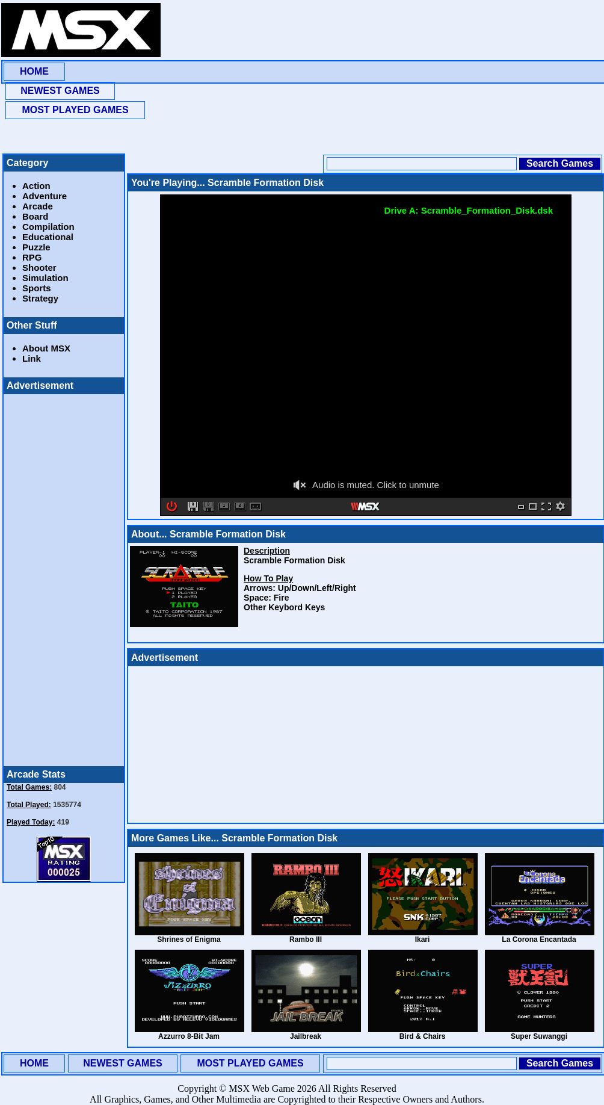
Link (31, 358)
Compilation (48, 226)
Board (35, 216)
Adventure (44, 196)
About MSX (46, 348)
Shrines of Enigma (188, 939)
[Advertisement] (251, 78)
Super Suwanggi (539, 1036)
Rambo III (305, 939)
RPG (32, 257)
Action (36, 186)
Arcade (37, 206)
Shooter (39, 267)
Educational (47, 237)
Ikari (422, 939)
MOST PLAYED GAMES (75, 110)
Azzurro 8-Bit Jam (189, 1036)
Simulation (45, 278)
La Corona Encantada (539, 939)
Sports (36, 288)
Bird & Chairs (422, 1036)
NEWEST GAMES (60, 90)
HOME (34, 71)
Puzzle (36, 247)
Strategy (40, 298)
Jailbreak (305, 1036)
